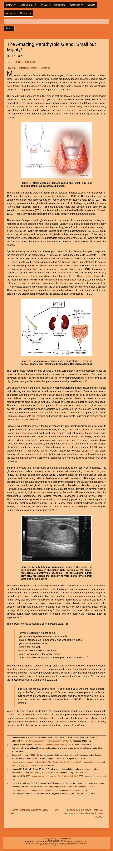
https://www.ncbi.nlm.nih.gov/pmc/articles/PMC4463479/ (48, 741)
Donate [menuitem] (91, 5)
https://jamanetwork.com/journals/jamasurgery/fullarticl (35, 790)
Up (56, 810)
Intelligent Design (28, 68)
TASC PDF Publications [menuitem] (53, 5)
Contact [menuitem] (25, 14)
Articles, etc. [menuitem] (27, 6)
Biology (12, 68)
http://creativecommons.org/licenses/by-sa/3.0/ (53, 843)
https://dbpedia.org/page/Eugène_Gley (54, 744)
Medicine (45, 68)
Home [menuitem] (10, 6)
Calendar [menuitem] (75, 6)
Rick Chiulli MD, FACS (24, 62)
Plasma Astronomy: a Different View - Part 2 (29, 812)
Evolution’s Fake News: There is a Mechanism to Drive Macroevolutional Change (83, 813)
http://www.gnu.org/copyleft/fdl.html (75, 841)
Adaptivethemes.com (66, 845)
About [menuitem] (10, 14)
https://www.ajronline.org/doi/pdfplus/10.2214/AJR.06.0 (54, 776)
